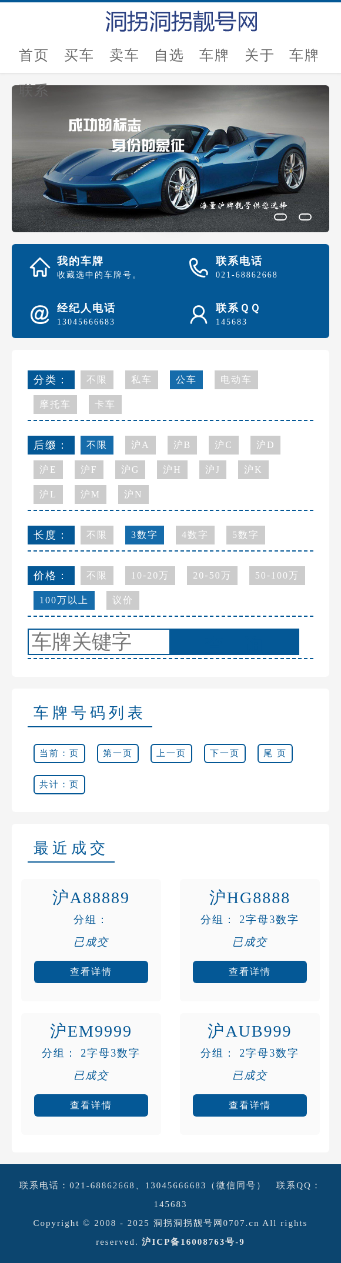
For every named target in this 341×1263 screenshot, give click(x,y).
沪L (48, 494)
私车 (141, 380)
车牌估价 (214, 60)
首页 (34, 55)
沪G (130, 470)
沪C (224, 445)
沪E (48, 470)
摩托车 (55, 404)
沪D (265, 445)
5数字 (245, 535)
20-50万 (212, 575)
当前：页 (59, 753)
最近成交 (71, 848)
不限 (97, 380)
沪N (133, 494)
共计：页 (59, 784)
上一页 (171, 753)
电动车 (236, 380)
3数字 (144, 535)
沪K (253, 470)
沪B (182, 445)
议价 (122, 600)
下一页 (225, 753)
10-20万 (150, 575)
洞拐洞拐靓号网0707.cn (206, 1223)
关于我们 (260, 60)
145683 (171, 1204)
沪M (91, 494)
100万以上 (64, 600)
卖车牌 (124, 60)
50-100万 (277, 575)
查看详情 (91, 972)
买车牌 (79, 60)
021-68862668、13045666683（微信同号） (167, 1185)
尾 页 (275, 753)
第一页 (118, 753)
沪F (89, 470)
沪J (212, 470)
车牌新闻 (304, 60)
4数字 (195, 535)
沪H (172, 470)
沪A (140, 445)
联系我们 (34, 95)
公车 (186, 380)
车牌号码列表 (90, 712)
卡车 (105, 404)
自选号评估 (169, 60)
